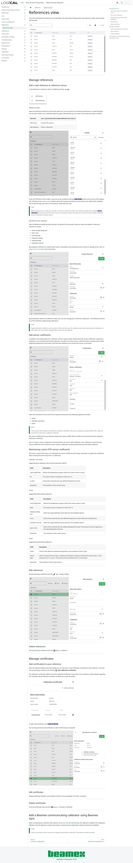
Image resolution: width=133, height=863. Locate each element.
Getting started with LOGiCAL (11, 10)
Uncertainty (5, 58)
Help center (5, 34)
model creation (46, 201)
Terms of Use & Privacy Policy (35, 3)
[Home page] (30, 7)
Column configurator (8, 22)
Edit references (114, 21)
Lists (3, 16)
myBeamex (5, 52)
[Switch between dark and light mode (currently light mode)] (117, 2)
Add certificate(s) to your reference (119, 29)
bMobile (4, 61)
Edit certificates (114, 31)
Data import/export (8, 55)
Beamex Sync (6, 43)
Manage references (114, 8)
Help (22, 3)
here (33, 442)
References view (8, 28)
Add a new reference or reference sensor (119, 11)
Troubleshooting (7, 40)
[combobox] (126, 2)
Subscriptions (6, 46)
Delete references (115, 24)
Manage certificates (114, 26)
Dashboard (5, 13)
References (5, 25)
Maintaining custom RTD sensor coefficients (119, 18)
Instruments (5, 19)
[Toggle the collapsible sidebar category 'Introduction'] (25, 7)
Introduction (5, 7)
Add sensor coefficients (116, 15)
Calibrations (5, 31)
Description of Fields (8, 37)
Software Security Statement (54, 3)
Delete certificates (115, 33)
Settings (4, 49)
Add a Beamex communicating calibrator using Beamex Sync (119, 37)
